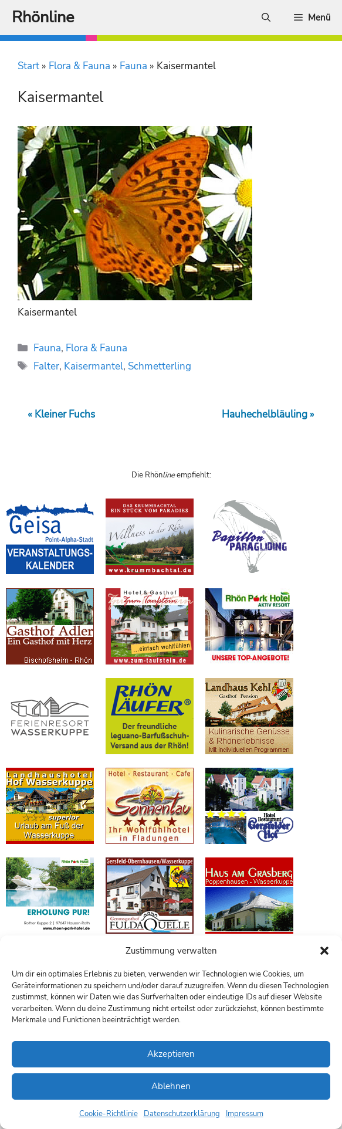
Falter (46, 366)
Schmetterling (159, 366)
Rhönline (43, 17)
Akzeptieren (171, 1054)
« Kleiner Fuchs (61, 414)
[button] (324, 951)
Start (28, 66)
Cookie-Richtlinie (108, 1113)
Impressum (244, 1113)
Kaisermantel (93, 366)
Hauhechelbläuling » (268, 414)
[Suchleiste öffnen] (266, 17)
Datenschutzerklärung (182, 1113)
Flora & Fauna (79, 66)
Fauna (133, 66)
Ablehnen (171, 1086)
